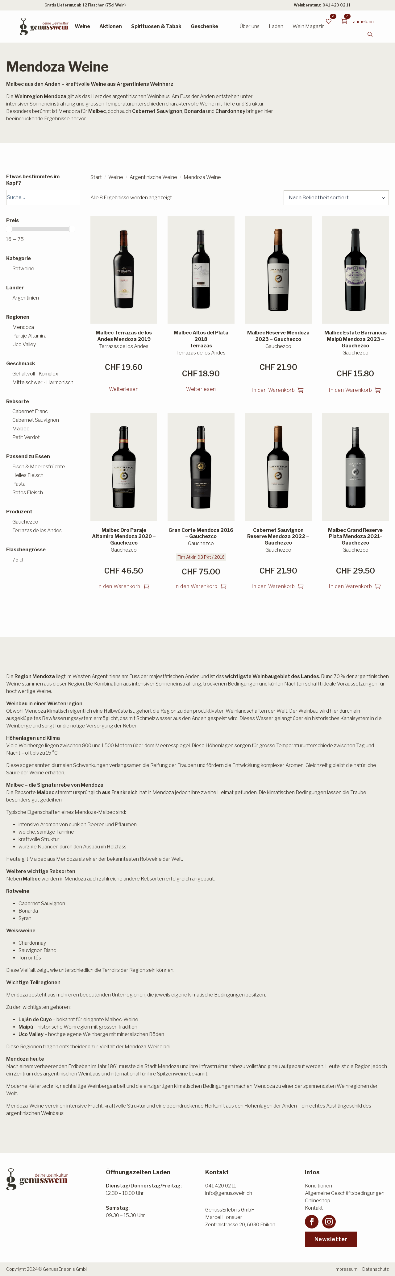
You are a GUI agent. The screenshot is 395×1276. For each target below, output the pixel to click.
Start (96, 177)
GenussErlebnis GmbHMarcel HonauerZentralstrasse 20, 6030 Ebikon (240, 1217)
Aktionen (110, 26)
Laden (276, 26)
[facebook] (311, 1221)
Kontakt (314, 1208)
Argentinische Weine (153, 177)
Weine (82, 26)
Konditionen (318, 1186)
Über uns (249, 26)
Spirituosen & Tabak (156, 26)
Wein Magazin (309, 26)
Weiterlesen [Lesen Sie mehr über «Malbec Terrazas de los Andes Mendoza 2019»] (124, 389)
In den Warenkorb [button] (273, 390)
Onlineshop (317, 1201)
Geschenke (204, 26)
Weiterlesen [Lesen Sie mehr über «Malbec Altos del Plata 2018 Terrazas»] (201, 389)
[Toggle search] (370, 34)
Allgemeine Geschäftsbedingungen (345, 1193)
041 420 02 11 (336, 5)
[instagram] (329, 1221)
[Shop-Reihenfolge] (336, 197)
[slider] (9, 229)
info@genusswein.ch (228, 1193)
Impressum (346, 1269)
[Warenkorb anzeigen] (344, 21)
